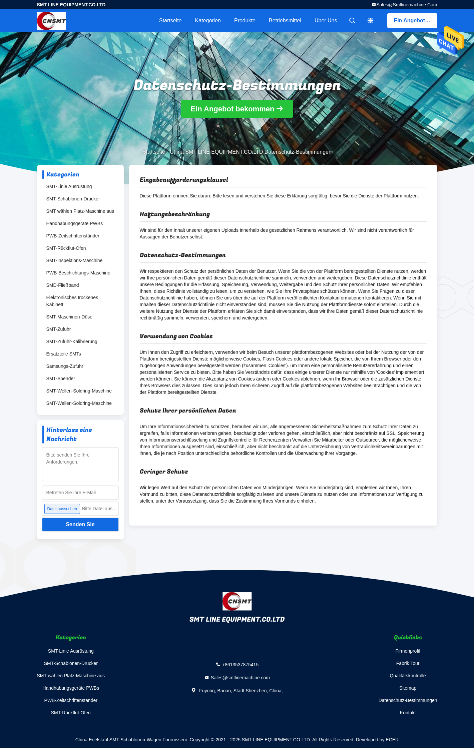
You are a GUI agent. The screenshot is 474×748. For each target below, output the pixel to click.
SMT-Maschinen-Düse (69, 316)
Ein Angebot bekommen (415, 20)
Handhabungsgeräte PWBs (74, 223)
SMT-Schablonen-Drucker (73, 198)
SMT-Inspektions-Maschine (74, 260)
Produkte (245, 20)
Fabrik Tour (408, 663)
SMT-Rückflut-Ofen (66, 248)
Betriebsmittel (285, 20)
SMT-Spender (60, 378)
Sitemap (407, 688)
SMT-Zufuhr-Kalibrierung (71, 341)
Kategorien (208, 20)
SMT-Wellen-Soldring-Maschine (79, 391)
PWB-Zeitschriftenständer (73, 235)
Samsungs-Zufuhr (64, 366)
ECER (392, 739)
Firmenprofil (408, 651)
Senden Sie (80, 524)
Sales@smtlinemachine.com (406, 4)
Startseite (170, 20)
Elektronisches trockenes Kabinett (72, 301)
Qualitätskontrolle (408, 675)
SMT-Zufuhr (58, 329)
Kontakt (408, 712)
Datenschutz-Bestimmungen (408, 700)
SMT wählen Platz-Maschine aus (80, 211)
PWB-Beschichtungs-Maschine (78, 272)
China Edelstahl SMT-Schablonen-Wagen (118, 739)
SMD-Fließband (62, 285)
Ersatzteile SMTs (63, 353)
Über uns (326, 20)
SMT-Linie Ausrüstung (69, 186)
